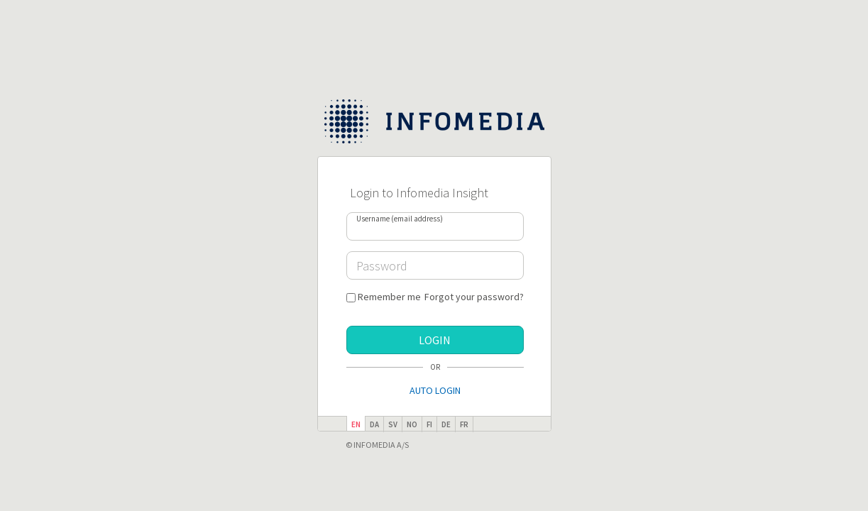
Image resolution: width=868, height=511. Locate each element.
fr (464, 424)
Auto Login (435, 390)
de (446, 424)
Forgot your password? (474, 296)
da (374, 424)
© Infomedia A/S (377, 444)
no (412, 424)
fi (429, 424)
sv (392, 424)
